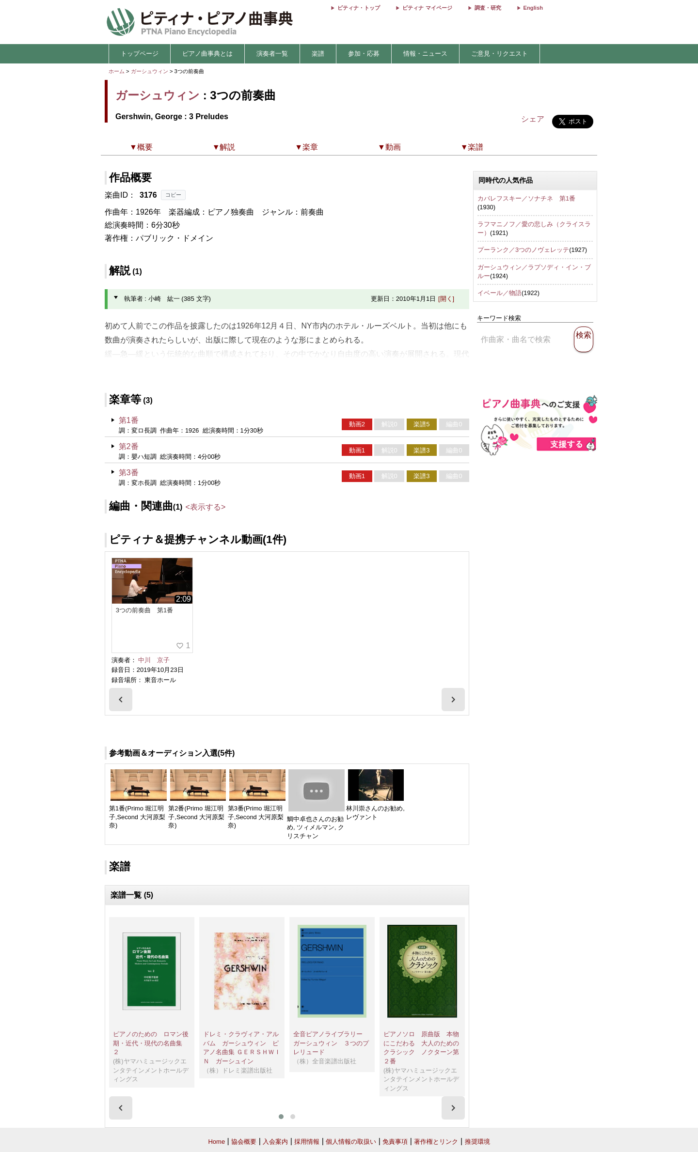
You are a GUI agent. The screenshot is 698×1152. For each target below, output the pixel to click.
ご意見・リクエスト (499, 53)
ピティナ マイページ (427, 8)
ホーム (117, 71)
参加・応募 (364, 53)
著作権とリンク (436, 1141)
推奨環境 (477, 1141)
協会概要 (243, 1141)
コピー (173, 195)
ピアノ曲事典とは (207, 53)
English (533, 8)
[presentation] (120, 699)
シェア (532, 119)
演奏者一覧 (272, 53)
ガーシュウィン (149, 71)
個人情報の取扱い (351, 1141)
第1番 (129, 420)
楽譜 (318, 53)
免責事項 (395, 1141)
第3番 (129, 472)
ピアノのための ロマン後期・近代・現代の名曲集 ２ (151, 1043)
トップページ (140, 53)
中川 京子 (154, 660)
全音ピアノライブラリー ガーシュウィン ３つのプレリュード (331, 1043)
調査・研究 (488, 8)
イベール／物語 (499, 292)
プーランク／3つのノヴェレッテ (523, 249)
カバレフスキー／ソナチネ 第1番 (526, 198)
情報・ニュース (425, 53)
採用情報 (306, 1141)
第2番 (129, 446)
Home (216, 1141)
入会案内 (275, 1141)
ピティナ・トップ (358, 8)
